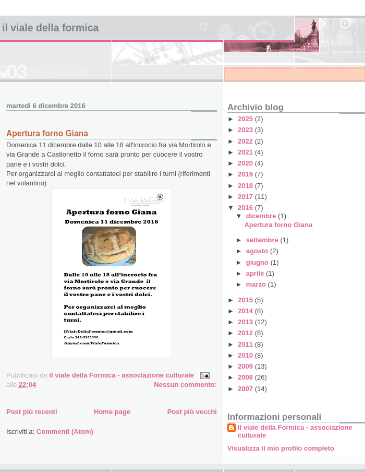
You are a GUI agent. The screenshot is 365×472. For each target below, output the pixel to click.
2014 (246, 311)
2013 (246, 322)
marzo (257, 284)
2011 (246, 344)
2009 (246, 366)
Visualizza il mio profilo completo (280, 448)
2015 (246, 300)
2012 (246, 333)
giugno (258, 262)
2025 (246, 119)
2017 (246, 196)
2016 (246, 207)
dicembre (262, 216)
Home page (112, 412)
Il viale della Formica (50, 27)
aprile (256, 273)
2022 (246, 141)
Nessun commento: (185, 384)
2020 (246, 163)
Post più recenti (31, 412)
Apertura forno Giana (47, 133)
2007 (246, 389)
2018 (246, 186)
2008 (246, 377)
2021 (246, 152)
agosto (258, 251)
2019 (246, 174)
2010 (246, 355)
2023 (246, 130)
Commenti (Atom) (64, 431)
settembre (263, 240)
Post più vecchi (192, 412)
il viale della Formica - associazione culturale (295, 431)
